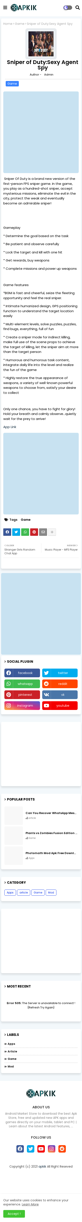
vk (63, 695)
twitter (63, 673)
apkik (42, 1166)
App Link (9, 427)
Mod (51, 892)
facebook (25, 673)
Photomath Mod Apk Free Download (52, 853)
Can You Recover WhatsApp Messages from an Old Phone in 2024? (52, 813)
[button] (77, 7)
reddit (62, 684)
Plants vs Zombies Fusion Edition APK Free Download (52, 833)
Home (7, 24)
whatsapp (25, 684)
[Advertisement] (41, 132)
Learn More (30, 1204)
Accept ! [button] (14, 1214)
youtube (62, 705)
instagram (25, 705)
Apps (10, 892)
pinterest (25, 695)
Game (19, 24)
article (23, 892)
